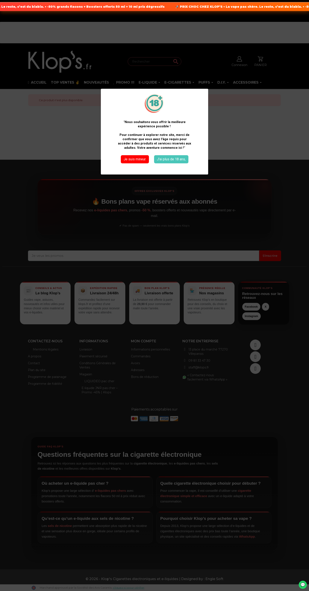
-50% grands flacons (71, 7)
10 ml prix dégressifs (152, 7)
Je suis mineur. (135, 159)
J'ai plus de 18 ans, (171, 159)
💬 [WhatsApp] (302, 584)
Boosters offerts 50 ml (111, 7)
